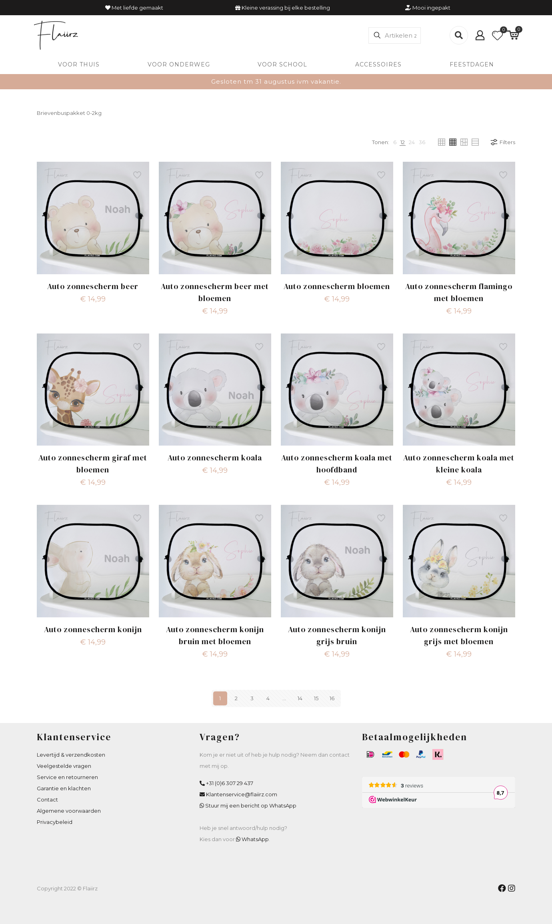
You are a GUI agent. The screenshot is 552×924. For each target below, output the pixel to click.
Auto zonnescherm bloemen (337, 286)
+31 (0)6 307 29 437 (229, 783)
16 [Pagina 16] (332, 698)
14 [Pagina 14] (300, 698)
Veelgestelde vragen (64, 766)
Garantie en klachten (64, 788)
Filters (502, 142)
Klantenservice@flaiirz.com (241, 794)
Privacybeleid (54, 822)
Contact (47, 799)
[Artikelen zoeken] (394, 35)
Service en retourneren (67, 777)
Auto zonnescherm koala (215, 457)
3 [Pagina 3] (252, 698)
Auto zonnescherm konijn (93, 629)
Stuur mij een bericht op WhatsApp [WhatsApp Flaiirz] (250, 805)
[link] (394, 142)
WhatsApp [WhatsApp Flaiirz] (255, 839)
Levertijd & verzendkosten (71, 754)
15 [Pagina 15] (316, 698)
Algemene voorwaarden (69, 810)
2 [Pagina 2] (236, 698)
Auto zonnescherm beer (92, 286)
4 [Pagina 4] (268, 698)
